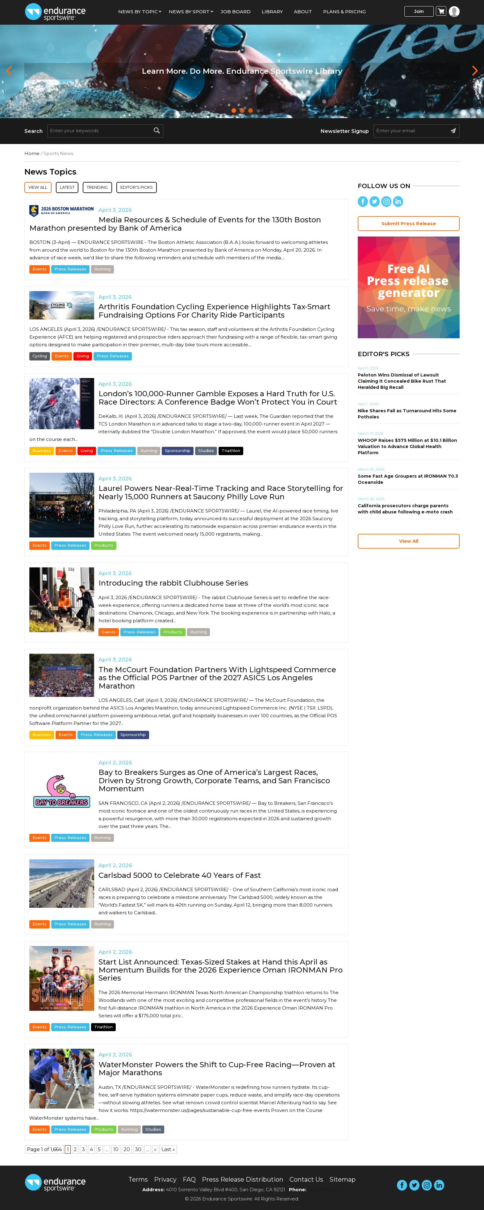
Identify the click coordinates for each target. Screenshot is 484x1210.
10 (116, 1151)
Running (102, 270)
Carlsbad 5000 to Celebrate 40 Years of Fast (179, 876)
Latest (78, 188)
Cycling (39, 357)
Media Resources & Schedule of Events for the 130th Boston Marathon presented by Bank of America (175, 224)
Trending (116, 188)
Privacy (165, 1179)
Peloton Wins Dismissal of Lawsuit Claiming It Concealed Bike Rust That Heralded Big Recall (402, 381)
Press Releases (70, 270)
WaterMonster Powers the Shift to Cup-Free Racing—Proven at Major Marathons (216, 1069)
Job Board (236, 11)
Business (41, 451)
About (303, 11)
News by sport (189, 11)
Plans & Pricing (344, 11)
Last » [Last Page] (168, 1151)
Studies (206, 451)
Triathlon (231, 451)
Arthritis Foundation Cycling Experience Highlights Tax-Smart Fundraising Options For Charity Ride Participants (214, 311)
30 (138, 1151)
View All (41, 188)
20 (126, 1151)
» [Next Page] (155, 1151)
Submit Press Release (409, 223)
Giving (83, 357)
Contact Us (306, 1179)
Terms (138, 1179)
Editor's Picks (164, 188)
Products (103, 546)
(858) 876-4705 (324, 1189)
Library (272, 11)
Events (39, 270)
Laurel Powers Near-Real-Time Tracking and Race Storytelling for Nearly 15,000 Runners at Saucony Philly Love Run (220, 493)
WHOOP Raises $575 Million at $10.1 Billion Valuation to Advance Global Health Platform (407, 446)
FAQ (189, 1179)
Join (419, 11)
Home (32, 153)
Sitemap (342, 1179)
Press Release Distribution (242, 1179)
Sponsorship (177, 451)
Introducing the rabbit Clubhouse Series (173, 584)
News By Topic (138, 11)
